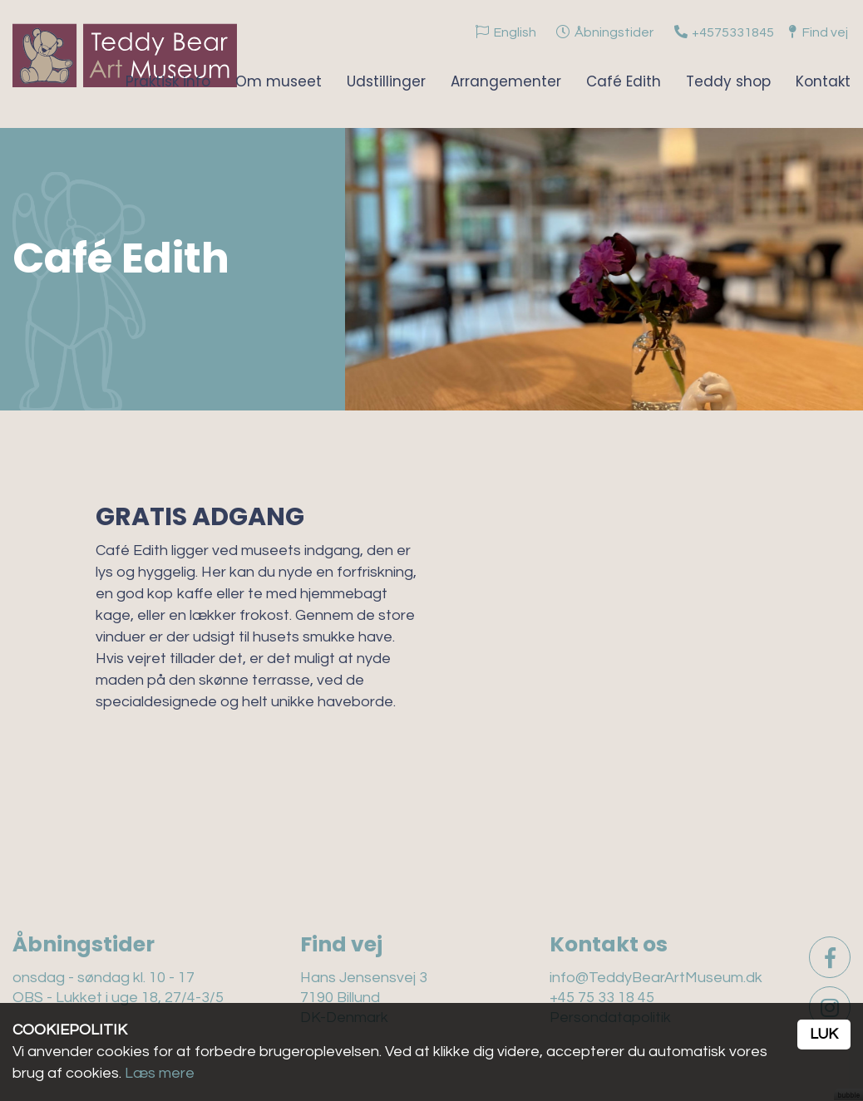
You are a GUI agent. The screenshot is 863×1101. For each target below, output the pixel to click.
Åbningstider (614, 32)
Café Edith (623, 81)
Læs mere (160, 1073)
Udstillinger (386, 81)
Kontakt (823, 81)
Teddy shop (728, 81)
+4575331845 (733, 32)
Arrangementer (506, 81)
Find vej (825, 32)
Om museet (278, 81)
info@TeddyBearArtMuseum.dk (656, 977)
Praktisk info (168, 81)
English (515, 32)
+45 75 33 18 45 (602, 997)
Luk (824, 1034)
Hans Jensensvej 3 (363, 977)
